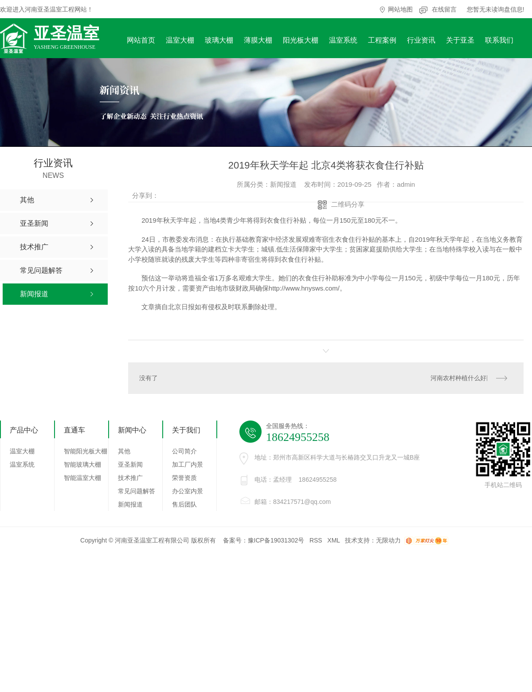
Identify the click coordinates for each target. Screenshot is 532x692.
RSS (315, 540)
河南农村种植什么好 (458, 377)
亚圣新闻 (130, 464)
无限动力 (388, 540)
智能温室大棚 (82, 477)
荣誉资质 (184, 477)
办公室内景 (187, 491)
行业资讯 (421, 40)
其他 (124, 451)
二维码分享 (347, 204)
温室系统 (343, 40)
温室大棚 (180, 40)
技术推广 (130, 477)
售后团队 (184, 504)
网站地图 (400, 9)
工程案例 (382, 40)
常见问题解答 (136, 491)
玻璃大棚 (219, 40)
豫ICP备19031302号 (276, 540)
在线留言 (444, 9)
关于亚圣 (460, 40)
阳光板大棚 (300, 40)
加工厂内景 (187, 464)
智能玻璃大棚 (82, 464)
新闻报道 (130, 504)
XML (333, 540)
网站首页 (141, 40)
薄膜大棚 (258, 40)
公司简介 (184, 451)
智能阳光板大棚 (85, 451)
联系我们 (499, 40)
